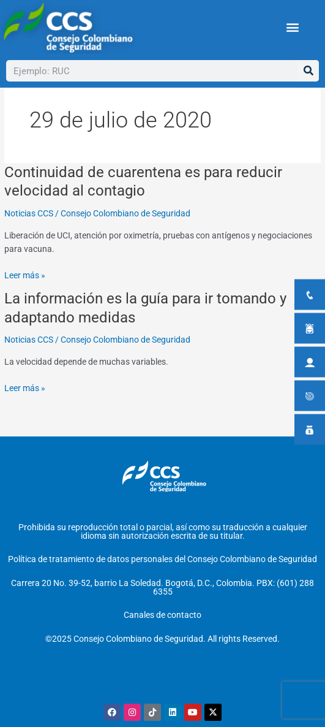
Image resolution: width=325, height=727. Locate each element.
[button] (292, 27)
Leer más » (24, 298)
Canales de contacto (162, 615)
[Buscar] (308, 71)
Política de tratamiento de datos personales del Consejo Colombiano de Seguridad (162, 559)
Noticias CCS (28, 235)
